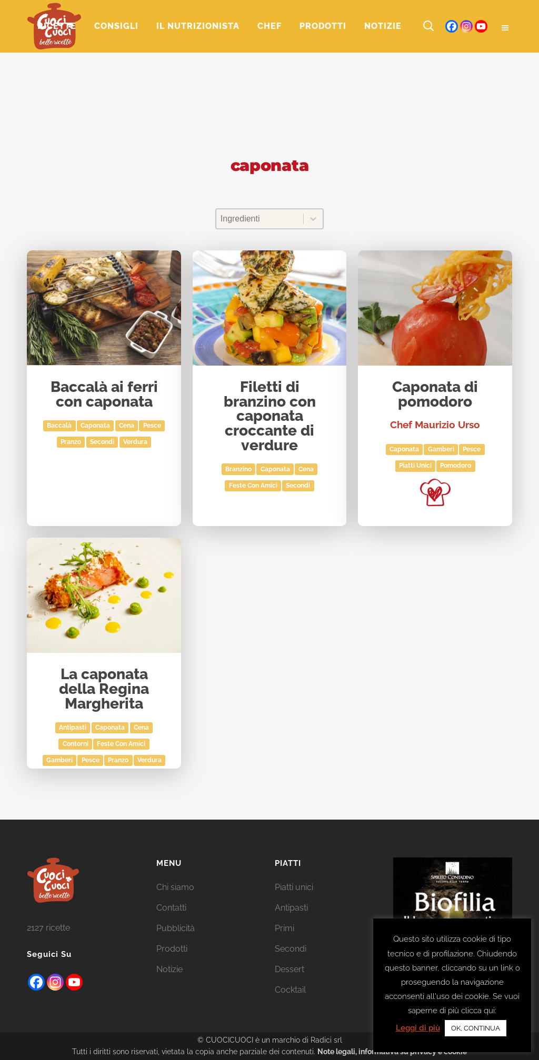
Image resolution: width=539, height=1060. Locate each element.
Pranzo (71, 442)
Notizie (169, 969)
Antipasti (72, 727)
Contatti (171, 908)
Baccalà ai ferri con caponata (104, 395)
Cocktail (290, 990)
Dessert (289, 969)
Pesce (152, 425)
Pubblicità (175, 928)
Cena (126, 425)
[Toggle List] (313, 218)
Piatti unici (415, 465)
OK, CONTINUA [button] (475, 1028)
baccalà (59, 425)
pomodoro (455, 465)
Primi (284, 928)
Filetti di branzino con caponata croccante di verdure (270, 416)
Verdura (135, 442)
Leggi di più (418, 1028)
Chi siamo (175, 887)
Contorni (75, 744)
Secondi (102, 442)
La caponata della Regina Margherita (104, 689)
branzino (238, 469)
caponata (95, 425)
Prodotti (171, 949)
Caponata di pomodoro (435, 395)
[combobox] (259, 218)
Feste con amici (253, 485)
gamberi (441, 449)
